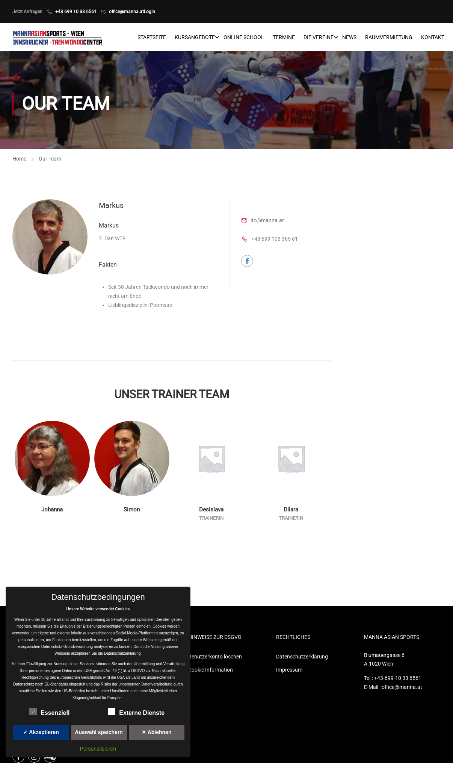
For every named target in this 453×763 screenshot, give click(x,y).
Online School (243, 38)
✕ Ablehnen (156, 732)
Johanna (52, 511)
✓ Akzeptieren (41, 732)
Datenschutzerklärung (302, 658)
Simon (132, 511)
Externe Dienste (136, 711)
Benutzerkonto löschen (215, 658)
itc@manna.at (267, 221)
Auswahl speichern (99, 732)
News (349, 38)
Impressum (289, 671)
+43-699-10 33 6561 (397, 680)
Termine (284, 38)
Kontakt (432, 38)
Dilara (291, 511)
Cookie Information (210, 671)
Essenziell (49, 711)
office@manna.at (126, 11)
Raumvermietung (388, 38)
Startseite (151, 38)
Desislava (211, 511)
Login (149, 11)
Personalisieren (98, 749)
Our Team (50, 160)
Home (19, 160)
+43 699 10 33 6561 (76, 11)
